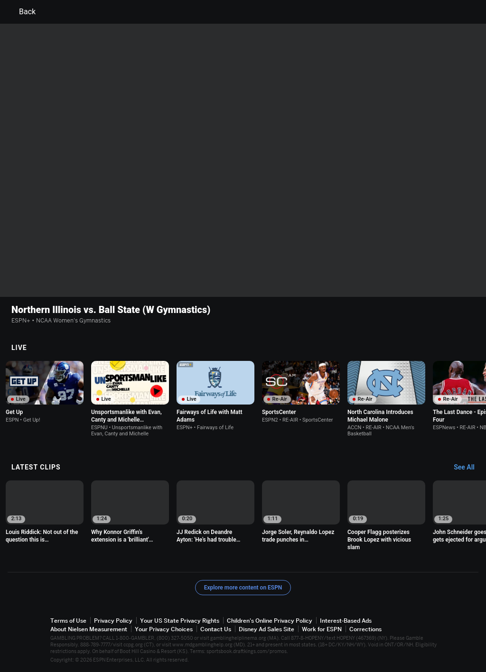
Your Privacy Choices (164, 629)
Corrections (365, 629)
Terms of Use (68, 620)
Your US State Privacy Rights (179, 620)
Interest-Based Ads (346, 620)
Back (22, 12)
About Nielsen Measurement (88, 629)
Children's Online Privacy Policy (269, 620)
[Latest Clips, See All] (468, 467)
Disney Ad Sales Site (266, 629)
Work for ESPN (322, 629)
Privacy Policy (113, 620)
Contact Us (215, 629)
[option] (45, 392)
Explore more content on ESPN (243, 587)
